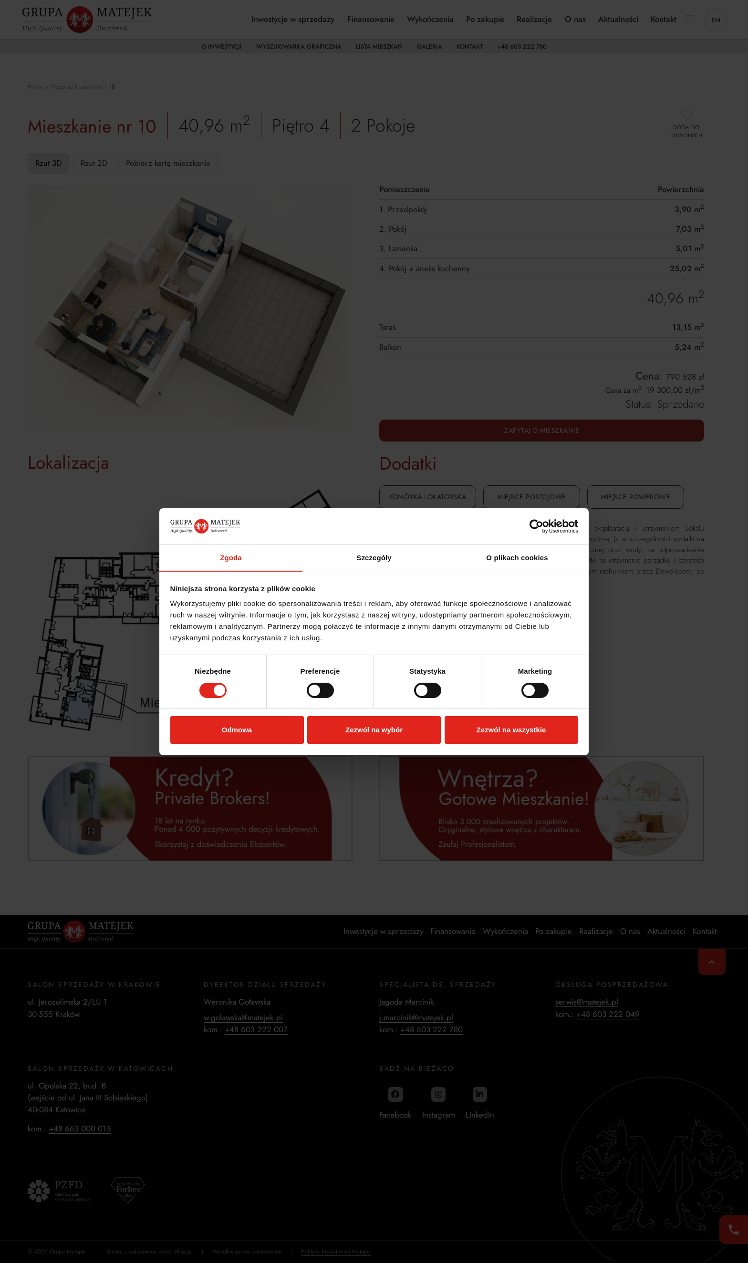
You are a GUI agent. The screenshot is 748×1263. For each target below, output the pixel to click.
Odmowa (237, 730)
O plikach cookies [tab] (517, 558)
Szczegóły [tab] (373, 558)
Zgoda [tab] (231, 558)
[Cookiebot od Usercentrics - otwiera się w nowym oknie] (536, 526)
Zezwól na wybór (374, 730)
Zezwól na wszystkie (511, 730)
